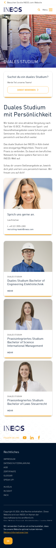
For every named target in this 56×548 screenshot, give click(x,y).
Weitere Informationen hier (16, 532)
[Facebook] (39, 437)
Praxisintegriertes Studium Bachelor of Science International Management (25, 342)
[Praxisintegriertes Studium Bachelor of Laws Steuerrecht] (28, 376)
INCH (6, 495)
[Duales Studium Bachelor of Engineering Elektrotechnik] (28, 256)
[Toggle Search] (39, 9)
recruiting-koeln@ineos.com (20, 229)
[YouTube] (24, 437)
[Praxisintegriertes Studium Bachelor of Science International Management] (28, 314)
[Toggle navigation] (46, 10)
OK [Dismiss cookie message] (8, 541)
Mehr (10, 290)
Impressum (9, 459)
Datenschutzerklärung (17, 463)
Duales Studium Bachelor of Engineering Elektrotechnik (26, 282)
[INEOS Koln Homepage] (13, 9)
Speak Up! (9, 479)
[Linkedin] (32, 437)
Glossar (8, 475)
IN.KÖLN (8, 486)
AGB (6, 467)
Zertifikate (10, 471)
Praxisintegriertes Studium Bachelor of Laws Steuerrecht (27, 401)
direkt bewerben (28, 90)
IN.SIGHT (8, 490)
